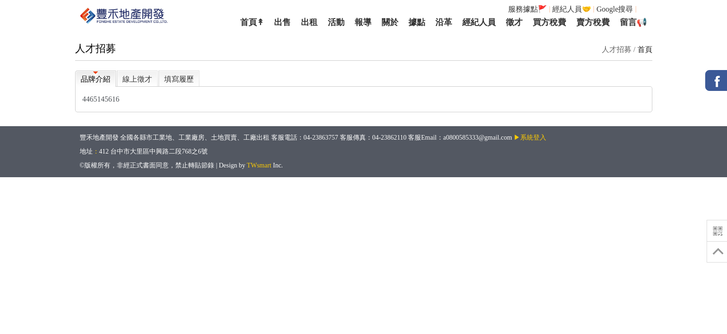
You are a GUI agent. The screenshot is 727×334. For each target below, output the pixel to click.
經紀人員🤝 (571, 9)
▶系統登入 (530, 137)
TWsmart (259, 165)
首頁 (645, 49)
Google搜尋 (614, 9)
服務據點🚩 (527, 9)
